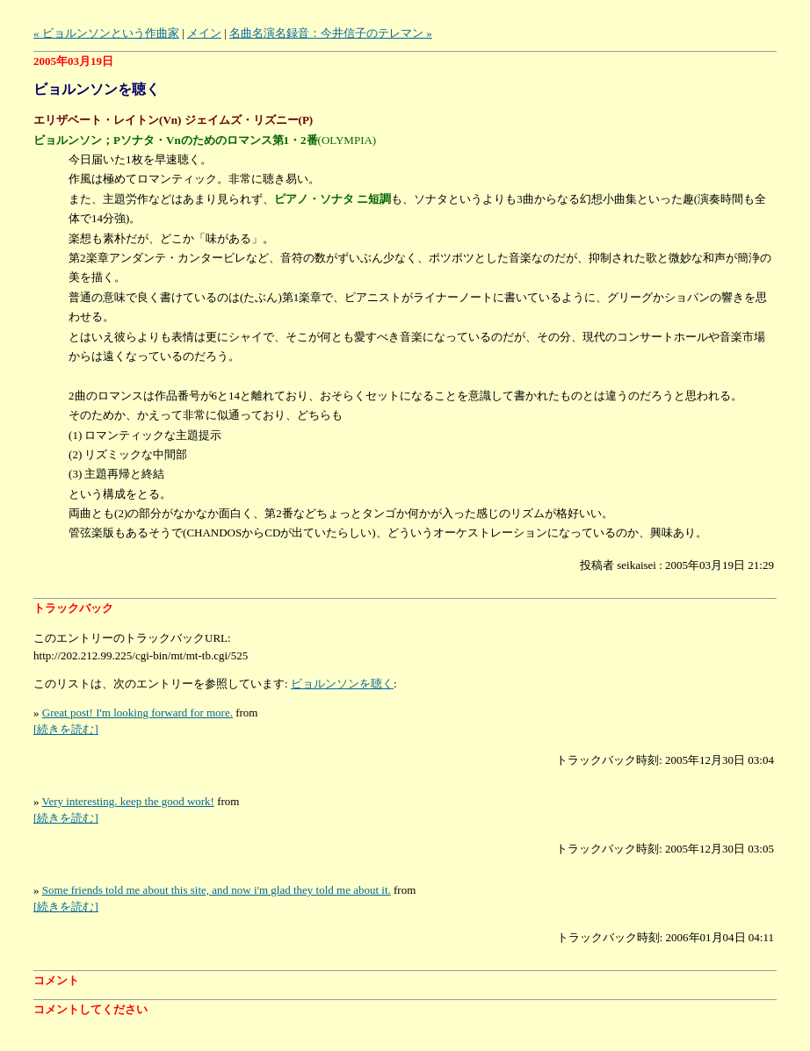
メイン (204, 33)
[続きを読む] (65, 729)
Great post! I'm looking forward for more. (137, 712)
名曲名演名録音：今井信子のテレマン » (330, 33)
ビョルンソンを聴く (342, 683)
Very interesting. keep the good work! (128, 801)
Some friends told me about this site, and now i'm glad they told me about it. (216, 889)
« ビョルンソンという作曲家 (106, 33)
